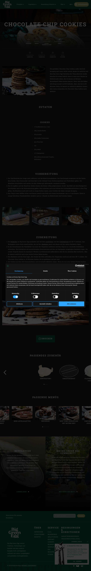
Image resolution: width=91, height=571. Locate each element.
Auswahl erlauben (45, 304)
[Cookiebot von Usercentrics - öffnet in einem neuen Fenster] (76, 266)
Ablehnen (19, 304)
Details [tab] (45, 271)
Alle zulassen (71, 304)
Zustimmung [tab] (19, 271)
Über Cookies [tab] (72, 271)
